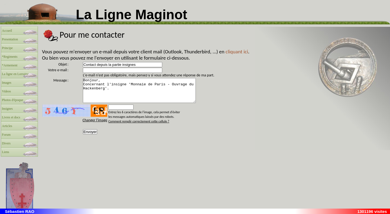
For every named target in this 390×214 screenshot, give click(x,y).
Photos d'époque (12, 100)
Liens (5, 152)
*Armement (9, 65)
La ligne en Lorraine (15, 74)
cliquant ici (237, 51)
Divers (6, 143)
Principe (7, 48)
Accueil (7, 31)
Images (6, 83)
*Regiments (9, 57)
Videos (6, 91)
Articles (7, 126)
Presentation (10, 39)
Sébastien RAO (19, 211)
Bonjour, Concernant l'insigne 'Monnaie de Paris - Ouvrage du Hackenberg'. (146, 93)
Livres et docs (11, 117)
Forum (6, 135)
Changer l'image (95, 125)
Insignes (7, 109)
